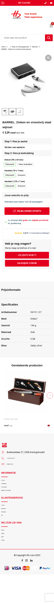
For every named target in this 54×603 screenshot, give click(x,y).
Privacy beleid (8, 497)
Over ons (5, 486)
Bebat (4, 562)
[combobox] (23, 37)
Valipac (4, 557)
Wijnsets (5, 49)
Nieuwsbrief (7, 524)
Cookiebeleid (7, 491)
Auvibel (4, 551)
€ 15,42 (10, 429)
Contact (5, 519)
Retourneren (7, 529)
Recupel (5, 567)
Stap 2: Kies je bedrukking (19, 157)
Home (4, 46)
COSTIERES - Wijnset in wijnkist (20, 423)
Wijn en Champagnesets (27, 46)
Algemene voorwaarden (12, 502)
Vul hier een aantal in (14, 150)
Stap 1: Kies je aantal (15, 143)
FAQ (3, 535)
